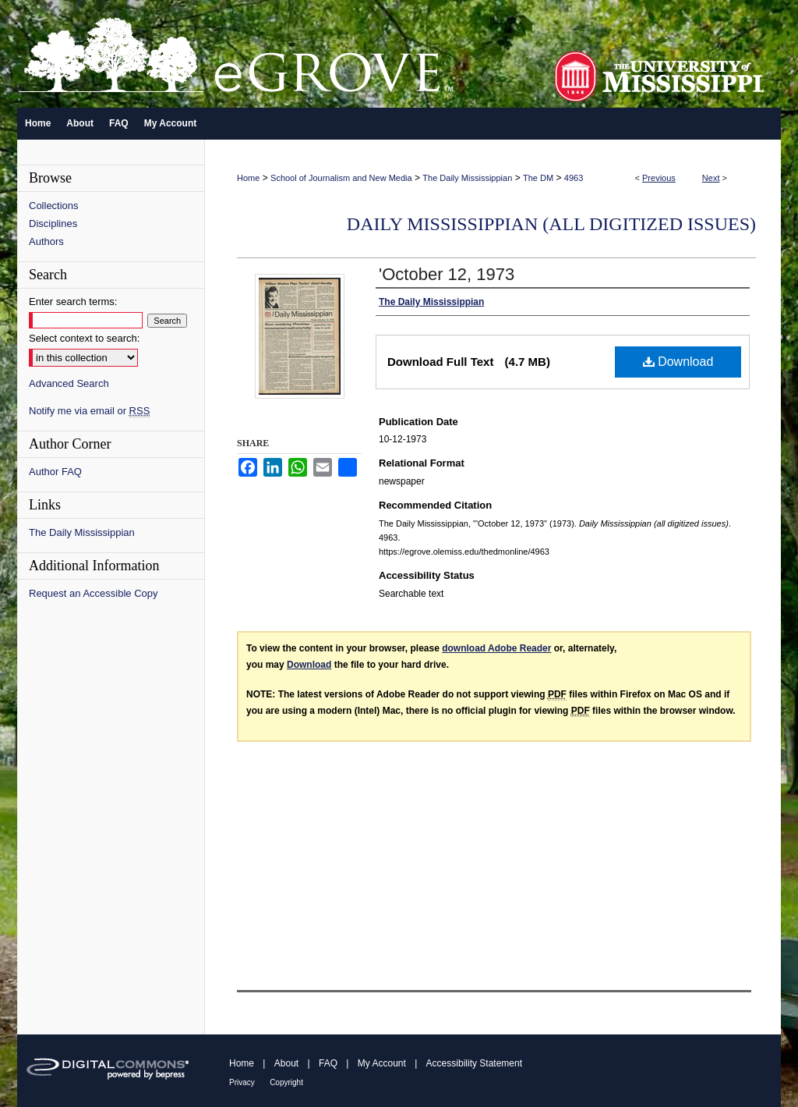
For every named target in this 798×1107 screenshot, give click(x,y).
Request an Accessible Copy (93, 593)
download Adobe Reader (496, 648)
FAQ (328, 1063)
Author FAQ (55, 471)
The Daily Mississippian (467, 178)
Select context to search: (84, 338)
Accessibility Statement (474, 1063)
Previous (659, 178)
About (286, 1063)
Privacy (242, 1082)
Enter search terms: (73, 301)
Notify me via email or (89, 411)
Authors (46, 241)
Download (678, 361)
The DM (538, 178)
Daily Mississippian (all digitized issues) (551, 224)
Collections (54, 205)
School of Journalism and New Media (341, 178)
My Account (382, 1063)
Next (711, 178)
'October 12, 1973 (446, 274)
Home (248, 178)
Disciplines (53, 223)
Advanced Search (69, 383)
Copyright (286, 1082)
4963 (573, 178)
